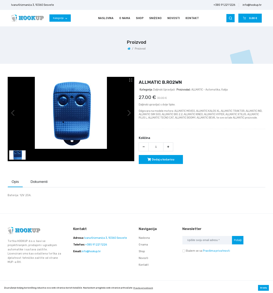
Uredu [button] (263, 288)
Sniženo (155, 18)
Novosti (173, 18)
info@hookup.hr (252, 5)
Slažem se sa (208, 250)
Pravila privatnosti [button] (143, 288)
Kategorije (60, 18)
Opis (15, 182)
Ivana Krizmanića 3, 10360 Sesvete (32, 5)
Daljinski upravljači (164, 89)
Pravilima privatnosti (216, 250)
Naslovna (106, 18)
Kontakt (192, 18)
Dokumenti (39, 182)
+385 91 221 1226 (224, 5)
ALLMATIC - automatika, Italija (209, 89)
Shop (140, 18)
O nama (124, 18)
